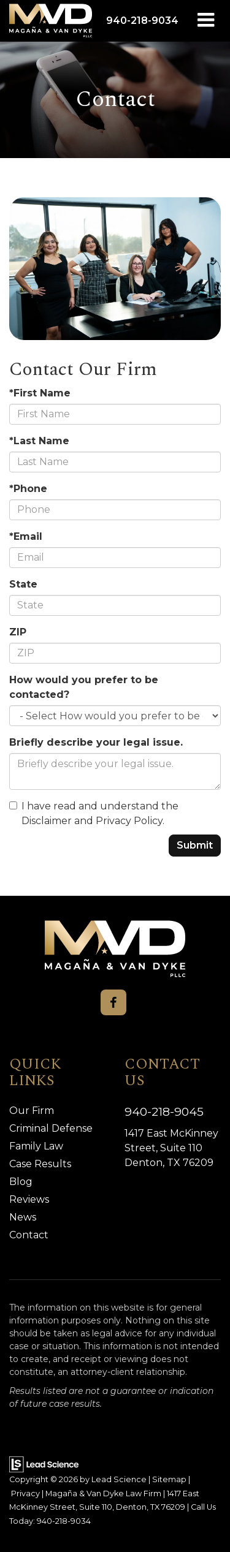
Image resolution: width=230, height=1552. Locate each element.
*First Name (40, 393)
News (22, 1217)
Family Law (36, 1146)
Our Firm (31, 1110)
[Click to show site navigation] (206, 21)
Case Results (40, 1164)
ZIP (17, 632)
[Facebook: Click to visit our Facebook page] (113, 1002)
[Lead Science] (44, 1463)
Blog (21, 1181)
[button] (142, 20)
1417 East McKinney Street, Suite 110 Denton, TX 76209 (171, 1147)
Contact (28, 1235)
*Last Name (39, 441)
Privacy (25, 1493)
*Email (25, 536)
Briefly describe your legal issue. (96, 742)
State (23, 584)
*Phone (28, 488)
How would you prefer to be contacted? (83, 687)
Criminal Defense (51, 1128)
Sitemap (169, 1479)
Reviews (29, 1199)
